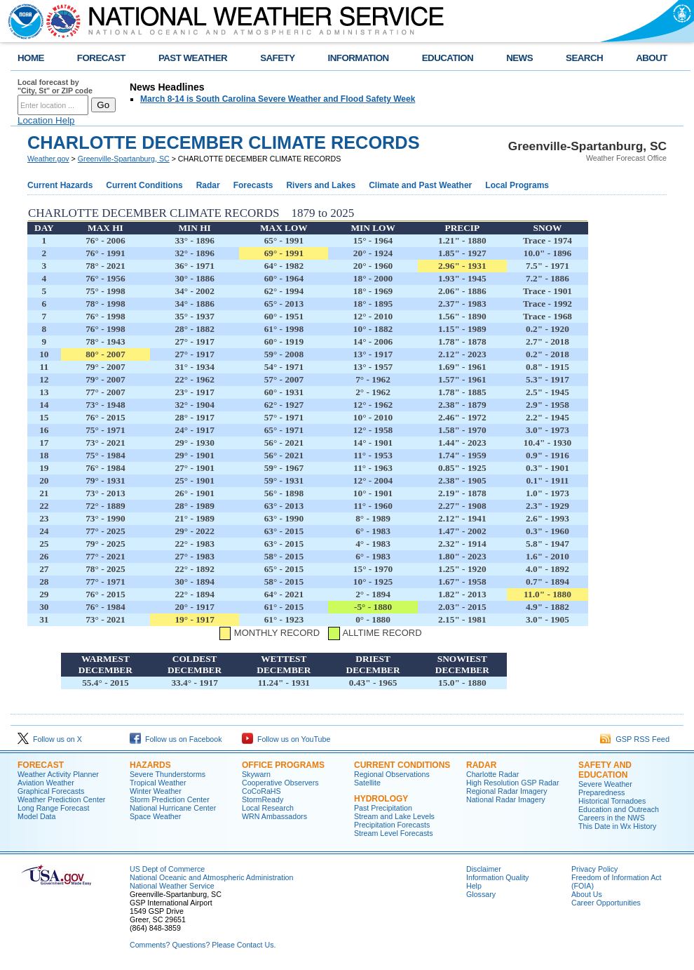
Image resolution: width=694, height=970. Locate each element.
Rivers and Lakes (320, 185)
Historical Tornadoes (612, 801)
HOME (31, 58)
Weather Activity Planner (58, 774)
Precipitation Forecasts (392, 824)
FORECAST (101, 58)
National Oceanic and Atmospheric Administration (211, 877)
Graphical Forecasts (51, 791)
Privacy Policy (594, 869)
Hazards (150, 765)
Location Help (46, 120)
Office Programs (283, 765)
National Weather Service (172, 886)
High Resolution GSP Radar (512, 782)
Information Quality (497, 877)
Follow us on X (50, 739)
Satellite (367, 782)
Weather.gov (48, 158)
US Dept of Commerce (167, 869)
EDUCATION (447, 58)
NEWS (519, 58)
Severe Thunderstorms (167, 774)
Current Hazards (60, 185)
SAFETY (277, 58)
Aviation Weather (46, 782)
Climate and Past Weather (420, 185)
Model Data (37, 816)
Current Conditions (144, 185)
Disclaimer (483, 869)
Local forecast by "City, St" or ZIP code (55, 86)
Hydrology (381, 799)
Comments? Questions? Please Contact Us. (202, 945)
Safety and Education (605, 770)
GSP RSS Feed (634, 739)
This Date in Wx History (617, 826)
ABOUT (651, 58)
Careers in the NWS (611, 817)
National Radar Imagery (505, 799)
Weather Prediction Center (61, 799)
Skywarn (256, 774)
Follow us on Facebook (176, 739)
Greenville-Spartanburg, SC (124, 158)
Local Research (268, 808)
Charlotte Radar (492, 774)
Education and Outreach (618, 809)
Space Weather (155, 816)
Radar (208, 185)
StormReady (262, 799)
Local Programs (517, 185)
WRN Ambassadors (274, 816)
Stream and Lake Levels (394, 816)
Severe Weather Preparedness (605, 788)
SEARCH (584, 58)
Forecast (41, 765)
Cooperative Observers (280, 782)
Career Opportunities (606, 902)
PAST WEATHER (192, 58)
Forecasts (253, 185)
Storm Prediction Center (170, 799)
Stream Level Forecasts (393, 833)
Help (474, 886)
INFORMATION (358, 58)
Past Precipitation (383, 808)
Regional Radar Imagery (506, 791)
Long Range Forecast (53, 808)
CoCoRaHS (261, 791)
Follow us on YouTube (286, 739)
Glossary (481, 894)
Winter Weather (156, 791)
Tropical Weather (158, 782)
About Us (586, 894)
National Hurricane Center (173, 808)
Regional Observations (392, 774)
